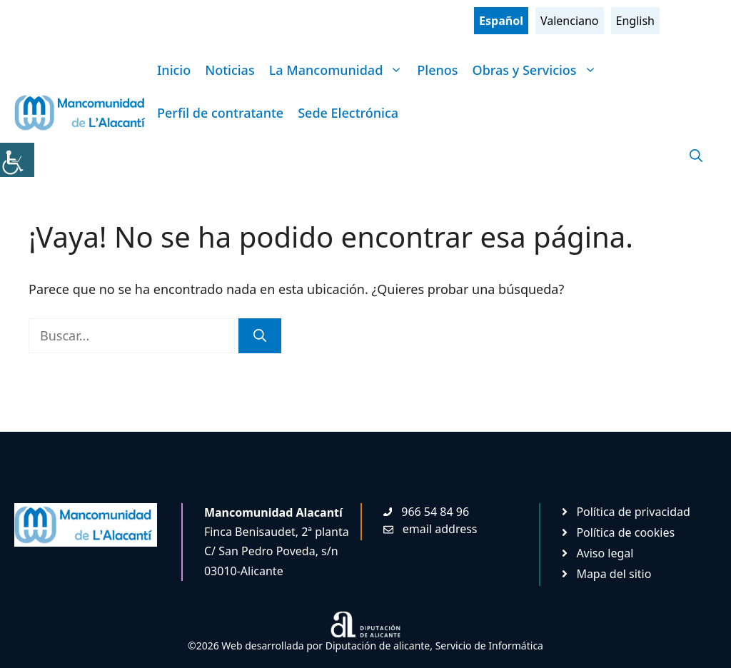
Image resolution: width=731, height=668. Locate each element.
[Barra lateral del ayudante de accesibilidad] (17, 160)
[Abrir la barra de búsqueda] (696, 155)
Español (501, 21)
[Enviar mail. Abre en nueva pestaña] (430, 528)
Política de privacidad (633, 512)
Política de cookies (625, 532)
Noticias (229, 70)
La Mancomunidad (339, 70)
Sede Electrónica (348, 112)
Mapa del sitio (613, 574)
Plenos (437, 70)
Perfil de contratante (220, 112)
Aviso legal (604, 553)
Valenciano (569, 21)
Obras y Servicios (538, 70)
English (635, 21)
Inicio (174, 70)
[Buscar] (259, 335)
